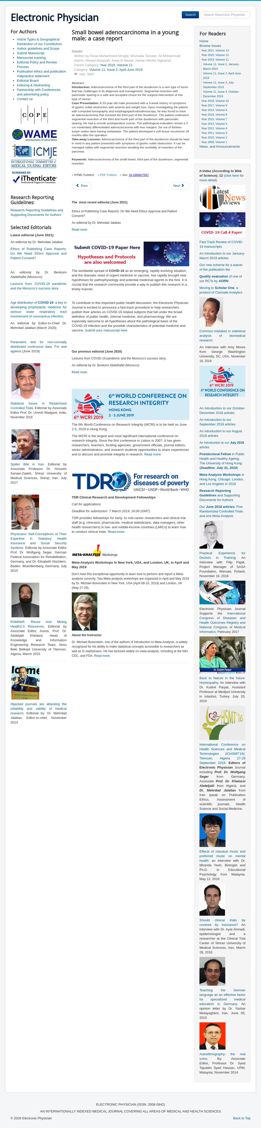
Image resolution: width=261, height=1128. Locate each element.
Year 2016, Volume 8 (214, 114)
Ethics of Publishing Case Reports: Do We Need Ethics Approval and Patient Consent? (38, 253)
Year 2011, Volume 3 (214, 132)
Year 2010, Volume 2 (214, 137)
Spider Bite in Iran (27, 464)
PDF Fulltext (108, 175)
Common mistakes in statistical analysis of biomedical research (222, 335)
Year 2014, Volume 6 (214, 110)
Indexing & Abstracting (33, 85)
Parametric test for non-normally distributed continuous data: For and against (38, 346)
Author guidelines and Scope (38, 48)
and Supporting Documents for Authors (219, 495)
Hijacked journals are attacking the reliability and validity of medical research (38, 708)
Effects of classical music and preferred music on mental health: (222, 856)
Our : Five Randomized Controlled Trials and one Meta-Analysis (221, 511)
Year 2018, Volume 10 (215, 100)
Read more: (153, 454)
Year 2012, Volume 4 (214, 128)
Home (203, 41)
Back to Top (242, 1118)
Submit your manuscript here (106, 330)
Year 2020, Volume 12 (215, 55)
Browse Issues (210, 46)
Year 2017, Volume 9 (214, 105)
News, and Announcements (219, 146)
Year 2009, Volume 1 (214, 142)
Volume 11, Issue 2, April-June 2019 (116, 70)
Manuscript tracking (31, 58)
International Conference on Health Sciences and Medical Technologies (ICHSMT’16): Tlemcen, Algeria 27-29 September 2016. (222, 754)
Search (190, 15)
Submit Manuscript (30, 53)
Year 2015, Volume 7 (214, 119)
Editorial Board (28, 80)
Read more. (80, 229)
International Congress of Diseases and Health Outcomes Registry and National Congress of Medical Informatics (222, 622)
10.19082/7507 (139, 175)
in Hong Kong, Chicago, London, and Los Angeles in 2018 (221, 479)
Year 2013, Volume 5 (214, 123)
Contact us (25, 99)
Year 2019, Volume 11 (116, 65)
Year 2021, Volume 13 (215, 50)
